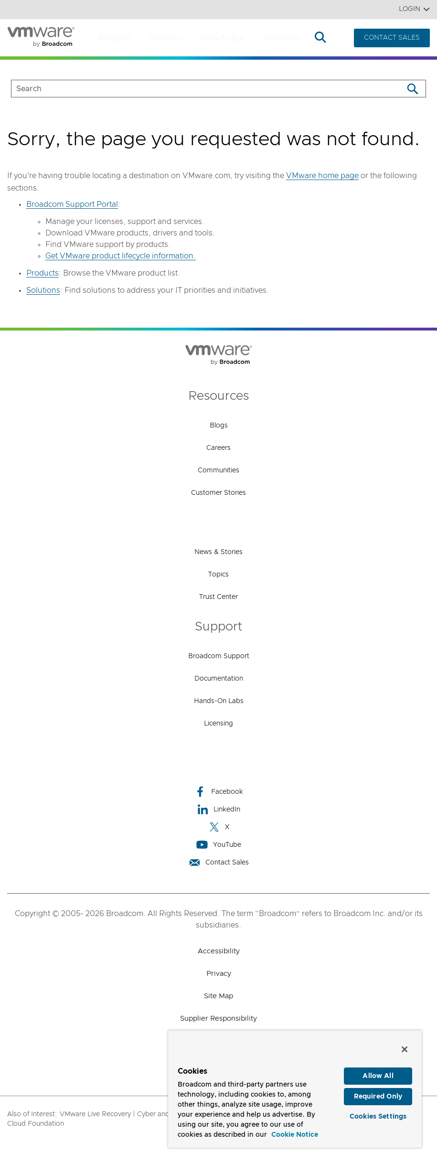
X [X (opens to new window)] (218, 827)
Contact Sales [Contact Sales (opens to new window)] (219, 862)
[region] (295, 1089)
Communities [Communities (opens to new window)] (218, 470)
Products (115, 38)
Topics (218, 574)
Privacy (218, 973)
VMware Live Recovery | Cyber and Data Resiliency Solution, (154, 1114)
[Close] (404, 1049)
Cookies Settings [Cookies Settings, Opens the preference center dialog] (378, 1119)
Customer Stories (218, 493)
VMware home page (322, 176)
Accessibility (219, 951)
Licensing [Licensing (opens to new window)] (218, 723)
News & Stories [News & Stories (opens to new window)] (218, 552)
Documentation (218, 678)
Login (414, 9)
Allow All (377, 1076)
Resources (282, 38)
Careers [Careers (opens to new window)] (218, 448)
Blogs (219, 425)
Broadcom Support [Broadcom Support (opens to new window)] (218, 656)
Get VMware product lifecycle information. (120, 256)
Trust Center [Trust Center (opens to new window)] (218, 597)
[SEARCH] (197, 88)
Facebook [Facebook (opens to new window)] (218, 792)
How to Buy (223, 38)
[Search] (412, 88)
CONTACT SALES (392, 37)
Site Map (218, 996)
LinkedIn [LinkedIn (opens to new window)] (218, 809)
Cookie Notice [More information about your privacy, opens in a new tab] (294, 1134)
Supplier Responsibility (218, 1018)
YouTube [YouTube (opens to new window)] (218, 845)
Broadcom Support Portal (72, 204)
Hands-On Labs (219, 701)
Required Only (378, 1098)
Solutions (166, 38)
